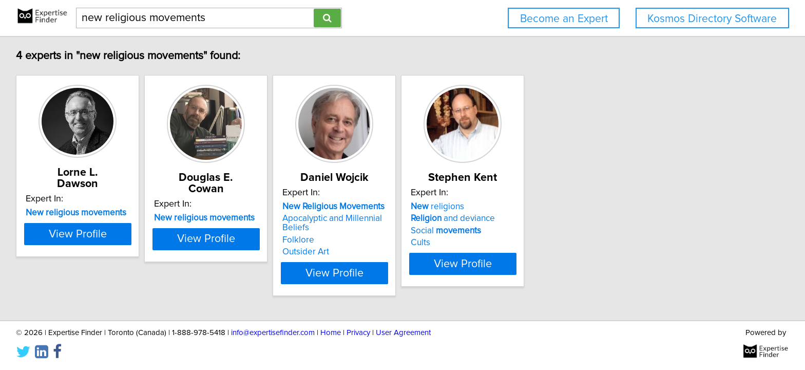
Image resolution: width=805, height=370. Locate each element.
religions (516, 206)
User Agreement (403, 333)
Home (330, 333)
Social (524, 230)
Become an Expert (564, 18)
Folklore (351, 230)
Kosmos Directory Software (712, 18)
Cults (499, 242)
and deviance (531, 218)
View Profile (92, 259)
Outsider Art (358, 242)
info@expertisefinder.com (273, 333)
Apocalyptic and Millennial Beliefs (399, 218)
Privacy (358, 333)
